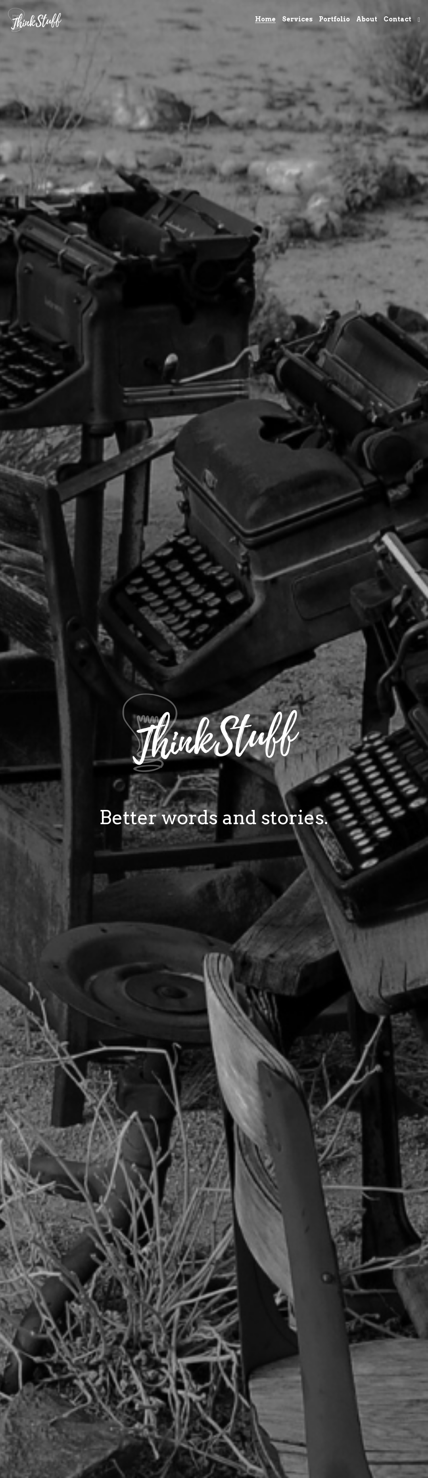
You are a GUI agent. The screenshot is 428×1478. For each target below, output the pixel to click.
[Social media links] (419, 20)
